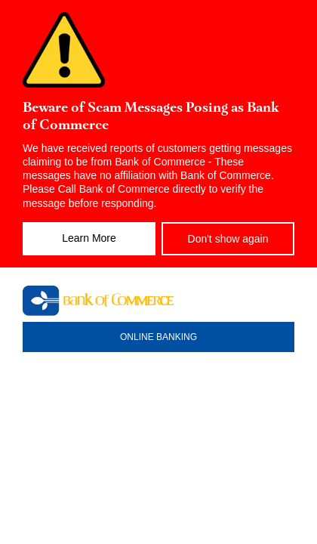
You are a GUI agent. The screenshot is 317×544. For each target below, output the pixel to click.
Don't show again (228, 239)
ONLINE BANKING (158, 337)
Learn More (89, 238)
